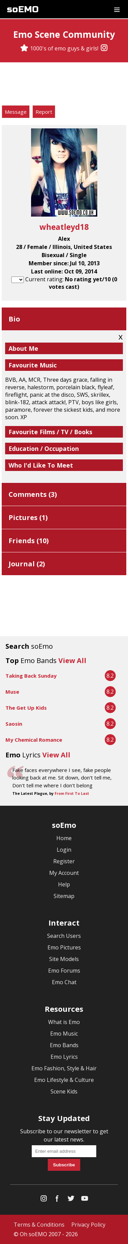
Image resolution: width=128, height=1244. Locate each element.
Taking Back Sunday (31, 675)
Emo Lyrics (64, 1056)
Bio (14, 319)
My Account (64, 873)
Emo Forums (64, 970)
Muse (12, 691)
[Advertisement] (64, 85)
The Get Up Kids (26, 707)
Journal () (27, 563)
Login (64, 849)
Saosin (13, 723)
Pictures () (28, 517)
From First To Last (72, 793)
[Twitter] (71, 1199)
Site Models (64, 959)
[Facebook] (57, 1199)
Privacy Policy (88, 1224)
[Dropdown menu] (117, 9)
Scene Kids (64, 1091)
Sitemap (64, 896)
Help (64, 884)
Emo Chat (64, 982)
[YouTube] (85, 1199)
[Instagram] (104, 48)
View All (72, 660)
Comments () (33, 494)
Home (64, 838)
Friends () (29, 540)
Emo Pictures (64, 947)
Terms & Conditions (39, 1224)
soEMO (23, 9)
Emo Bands (64, 1045)
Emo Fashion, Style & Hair (64, 1068)
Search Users (64, 936)
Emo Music (64, 1033)
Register (64, 861)
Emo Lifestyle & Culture (64, 1080)
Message (16, 111)
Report (43, 111)
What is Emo (64, 1022)
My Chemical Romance (33, 739)
